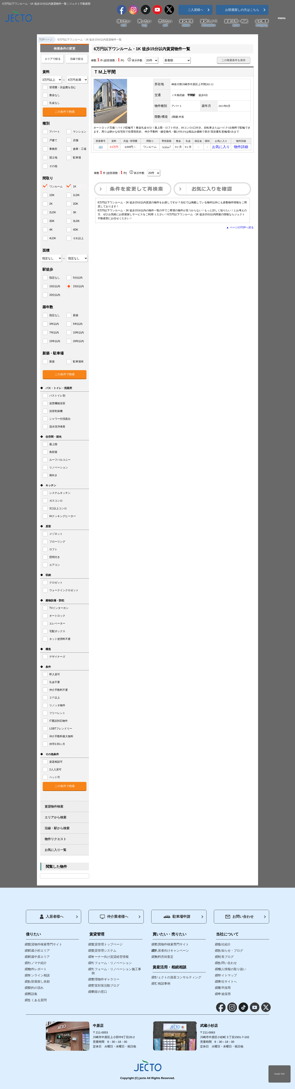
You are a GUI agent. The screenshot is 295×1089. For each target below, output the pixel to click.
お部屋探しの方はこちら (242, 10)
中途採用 (224, 994)
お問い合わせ (239, 916)
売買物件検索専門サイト (172, 944)
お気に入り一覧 (55, 850)
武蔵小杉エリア (39, 950)
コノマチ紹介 (37, 963)
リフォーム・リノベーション (112, 963)
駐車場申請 (176, 916)
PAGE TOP (279, 1074)
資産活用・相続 (236, 23)
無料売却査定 (164, 956)
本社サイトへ (227, 981)
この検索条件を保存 (233, 60)
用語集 (32, 994)
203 (101, 147)
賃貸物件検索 (54, 806)
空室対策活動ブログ (105, 985)
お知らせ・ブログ (230, 950)
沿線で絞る (76, 58)
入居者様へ (51, 916)
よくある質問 (37, 1000)
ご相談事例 (162, 983)
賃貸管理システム (104, 950)
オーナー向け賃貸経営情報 (110, 956)
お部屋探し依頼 (39, 981)
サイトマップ (227, 975)
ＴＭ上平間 (105, 71)
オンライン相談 (39, 975)
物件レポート (37, 969)
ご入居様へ (195, 10)
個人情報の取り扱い (232, 969)
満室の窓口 (99, 991)
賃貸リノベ (208, 23)
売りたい (165, 23)
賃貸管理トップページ (107, 944)
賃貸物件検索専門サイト (45, 944)
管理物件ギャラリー (105, 979)
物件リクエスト (55, 839)
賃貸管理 (186, 23)
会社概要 (261, 23)
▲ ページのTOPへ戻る (240, 228)
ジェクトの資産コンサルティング (178, 977)
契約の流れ (36, 987)
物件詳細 (241, 147)
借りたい (123, 23)
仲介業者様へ (114, 917)
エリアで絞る (53, 58)
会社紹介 (224, 944)
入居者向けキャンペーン (172, 950)
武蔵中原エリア (39, 956)
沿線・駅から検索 (57, 828)
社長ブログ (226, 956)
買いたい (144, 23)
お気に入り (221, 147)
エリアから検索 (55, 817)
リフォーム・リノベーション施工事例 (116, 971)
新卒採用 (224, 987)
